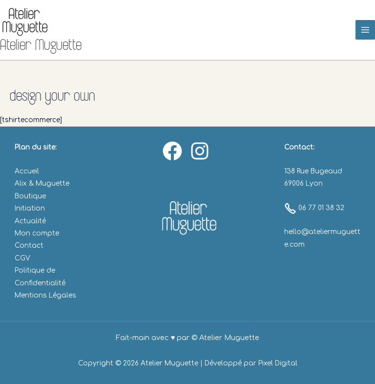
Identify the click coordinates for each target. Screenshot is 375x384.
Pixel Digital (277, 363)
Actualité (30, 221)
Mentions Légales (45, 295)
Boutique (30, 196)
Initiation (30, 208)
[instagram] (201, 151)
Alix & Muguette (42, 183)
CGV (22, 258)
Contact (29, 245)
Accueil (27, 171)
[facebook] (174, 151)
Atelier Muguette (41, 45)
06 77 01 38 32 (314, 208)
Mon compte (37, 233)
